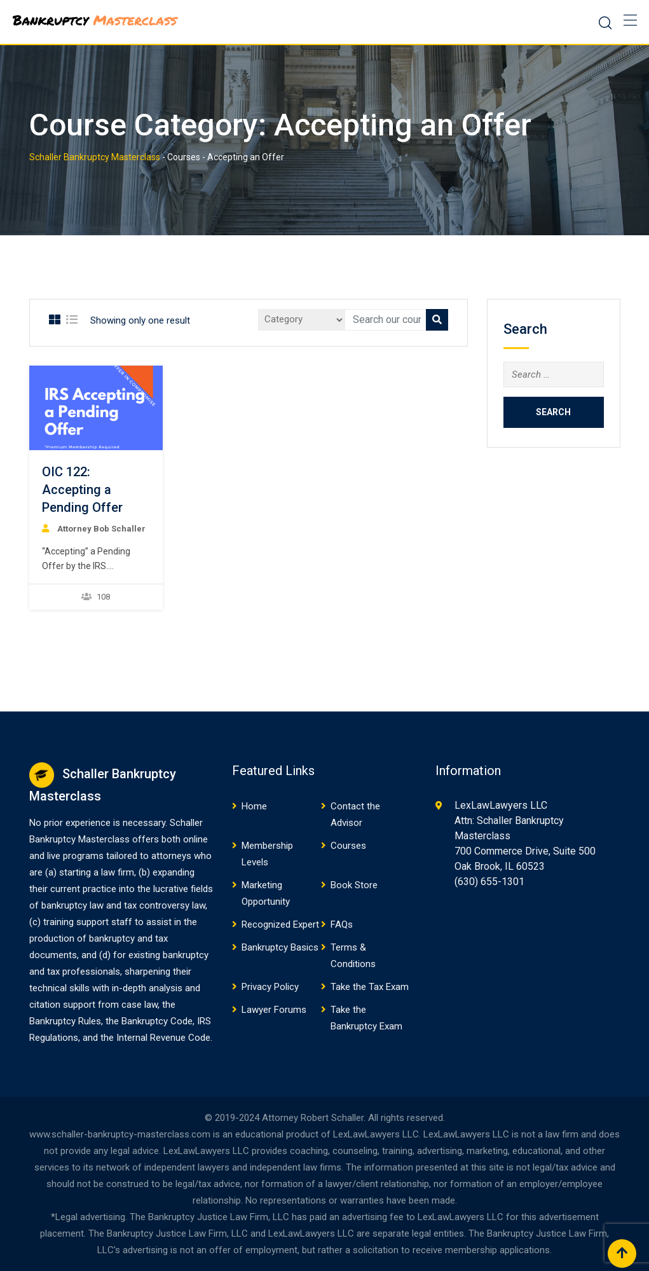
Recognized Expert (280, 924)
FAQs (342, 924)
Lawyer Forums (274, 1009)
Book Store (354, 885)
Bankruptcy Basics (280, 947)
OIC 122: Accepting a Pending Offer (82, 489)
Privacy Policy (270, 987)
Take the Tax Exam (370, 987)
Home (254, 806)
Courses (348, 845)
